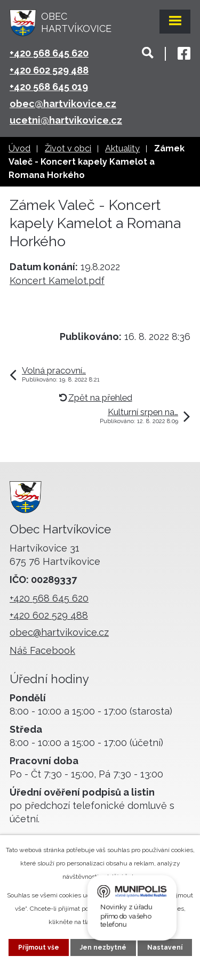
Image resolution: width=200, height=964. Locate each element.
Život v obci (68, 148)
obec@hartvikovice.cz (63, 103)
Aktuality (122, 148)
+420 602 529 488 (49, 70)
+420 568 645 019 (49, 86)
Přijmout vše (38, 947)
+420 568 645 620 (49, 53)
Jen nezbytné (103, 947)
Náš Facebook (42, 650)
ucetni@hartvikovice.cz (66, 120)
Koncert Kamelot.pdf (57, 280)
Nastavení (164, 947)
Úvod (19, 148)
